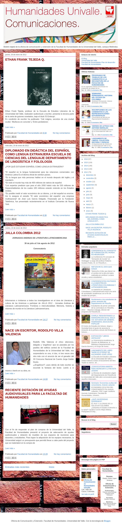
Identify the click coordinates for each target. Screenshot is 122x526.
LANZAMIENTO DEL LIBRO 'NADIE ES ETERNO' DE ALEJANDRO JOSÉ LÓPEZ (101, 352)
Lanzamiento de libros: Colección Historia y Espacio (100, 140)
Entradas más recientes (17, 467)
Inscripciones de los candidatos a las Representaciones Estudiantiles (102, 113)
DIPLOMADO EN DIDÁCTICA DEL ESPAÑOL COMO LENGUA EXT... (97, 219)
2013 (86, 169)
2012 (86, 172)
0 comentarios (95, 106)
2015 (86, 162)
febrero (89, 208)
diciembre (90, 175)
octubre (89, 182)
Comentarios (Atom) (45, 476)
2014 (86, 166)
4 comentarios (95, 90)
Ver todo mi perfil (87, 494)
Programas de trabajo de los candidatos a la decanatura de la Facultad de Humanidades (100, 80)
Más (101, 90)
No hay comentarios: (61, 133)
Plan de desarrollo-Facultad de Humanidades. (98, 63)
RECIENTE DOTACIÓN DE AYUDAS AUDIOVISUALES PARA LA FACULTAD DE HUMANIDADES (36, 393)
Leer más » (10, 127)
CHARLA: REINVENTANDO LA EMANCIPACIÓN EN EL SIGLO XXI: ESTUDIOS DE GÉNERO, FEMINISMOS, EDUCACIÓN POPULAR (103, 320)
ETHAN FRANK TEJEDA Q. (25, 59)
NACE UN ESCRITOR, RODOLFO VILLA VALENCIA (98, 229)
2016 (86, 159)
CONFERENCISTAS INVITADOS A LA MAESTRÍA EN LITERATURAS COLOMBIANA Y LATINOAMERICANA (103, 284)
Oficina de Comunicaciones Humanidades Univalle (89, 484)
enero (88, 211)
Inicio (51, 467)
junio (88, 195)
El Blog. (84, 59)
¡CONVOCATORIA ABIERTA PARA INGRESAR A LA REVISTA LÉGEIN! (103, 369)
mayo (88, 198)
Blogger (107, 521)
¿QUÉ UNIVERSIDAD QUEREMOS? (99, 400)
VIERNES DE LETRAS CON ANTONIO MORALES (102, 127)
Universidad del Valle (89, 60)
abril (88, 201)
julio (87, 191)
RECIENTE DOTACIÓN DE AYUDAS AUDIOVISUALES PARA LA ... (97, 235)
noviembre (90, 178)
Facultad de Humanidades (91, 62)
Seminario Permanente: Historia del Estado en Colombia (102, 96)
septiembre (90, 185)
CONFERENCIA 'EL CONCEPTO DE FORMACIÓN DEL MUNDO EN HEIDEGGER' (103, 253)
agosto (89, 188)
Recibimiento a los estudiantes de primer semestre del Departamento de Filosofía (103, 301)
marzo (88, 204)
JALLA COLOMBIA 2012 (23, 233)
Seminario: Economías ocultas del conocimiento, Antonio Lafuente (104, 384)
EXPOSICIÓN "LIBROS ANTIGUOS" (100, 337)
